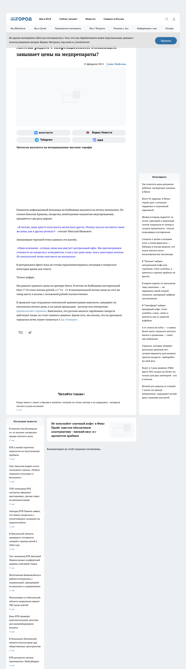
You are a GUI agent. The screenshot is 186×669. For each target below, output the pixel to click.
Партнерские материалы (68, 28)
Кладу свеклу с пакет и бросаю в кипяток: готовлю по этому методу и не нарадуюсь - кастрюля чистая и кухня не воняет (71, 406)
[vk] (20, 333)
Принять (166, 40)
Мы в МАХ (45, 18)
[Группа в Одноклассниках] (140, 558)
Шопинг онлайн (12, 554)
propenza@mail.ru (44, 586)
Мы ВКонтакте (18, 28)
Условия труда (49, 570)
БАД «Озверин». (68, 319)
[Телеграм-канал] (43, 140)
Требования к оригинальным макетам (21, 570)
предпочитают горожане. (31, 311)
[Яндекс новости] (99, 133)
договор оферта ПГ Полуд (17, 635)
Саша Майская (116, 64)
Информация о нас (147, 28)
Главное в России (114, 18)
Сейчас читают (68, 18)
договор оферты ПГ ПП (15, 638)
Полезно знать (112, 554)
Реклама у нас (121, 28)
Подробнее (96, 645)
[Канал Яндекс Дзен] (155, 558)
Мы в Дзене (40, 28)
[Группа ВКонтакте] (43, 133)
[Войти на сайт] (174, 19)
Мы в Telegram (97, 28)
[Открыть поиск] (167, 19)
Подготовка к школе (89, 554)
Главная (82, 570)
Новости (90, 18)
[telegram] (31, 333)
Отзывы (169, 28)
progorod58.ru (50, 606)
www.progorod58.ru (28, 578)
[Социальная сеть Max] (99, 140)
